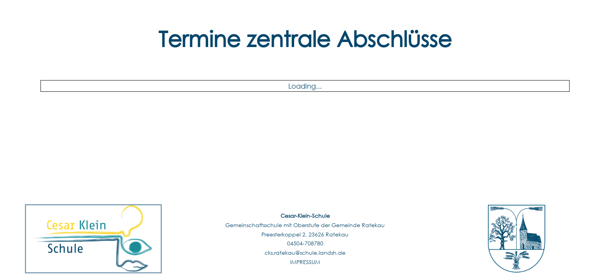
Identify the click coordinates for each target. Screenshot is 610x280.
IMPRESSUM (305, 262)
